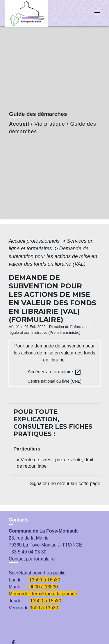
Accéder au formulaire (54, 372)
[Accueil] (26, 13)
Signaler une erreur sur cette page (65, 483)
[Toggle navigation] (97, 13)
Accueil (19, 124)
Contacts (18, 519)
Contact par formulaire (32, 558)
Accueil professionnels (35, 241)
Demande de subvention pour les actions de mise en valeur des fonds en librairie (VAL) (53, 256)
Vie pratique (49, 124)
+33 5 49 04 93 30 (27, 551)
